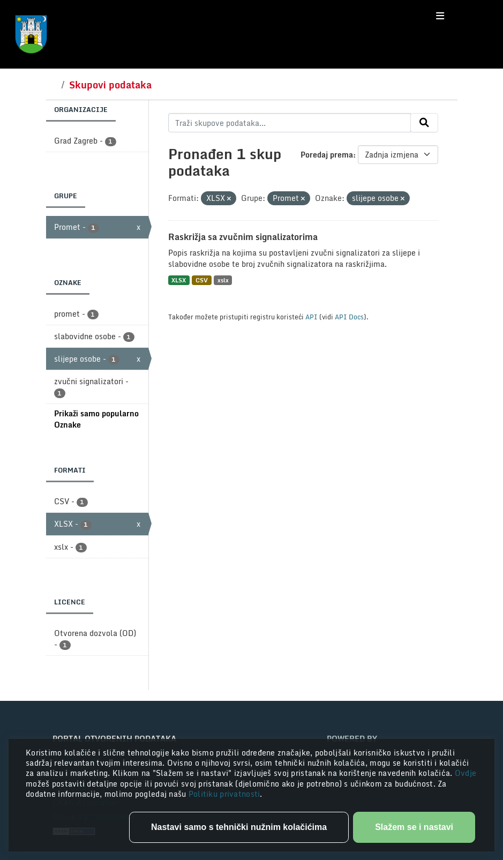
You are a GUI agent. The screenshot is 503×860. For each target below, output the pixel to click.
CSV (202, 280)
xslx (223, 280)
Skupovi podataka (110, 84)
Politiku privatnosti (224, 794)
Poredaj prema (327, 154)
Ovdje (465, 773)
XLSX (178, 280)
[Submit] (424, 122)
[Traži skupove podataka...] (289, 122)
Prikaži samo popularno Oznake (96, 419)
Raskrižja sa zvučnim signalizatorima (243, 237)
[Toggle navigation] (440, 16)
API (311, 316)
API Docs (349, 316)
